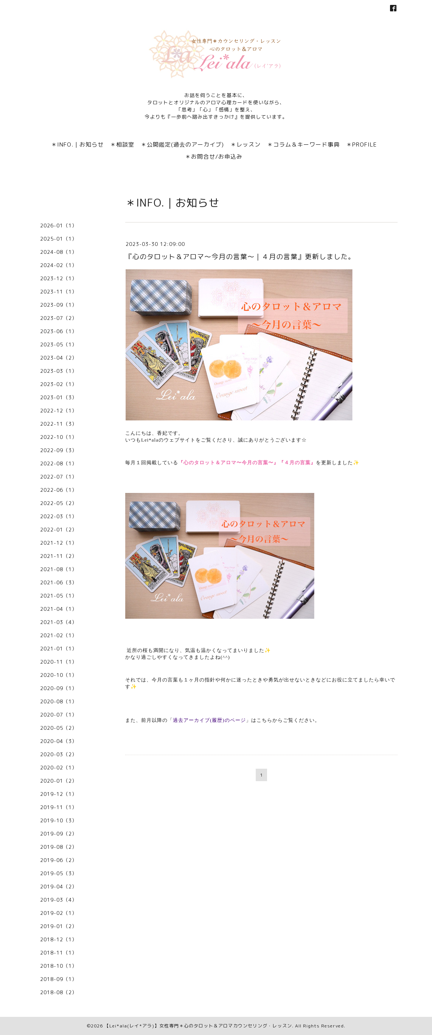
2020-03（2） (58, 754)
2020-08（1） (58, 701)
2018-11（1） (58, 952)
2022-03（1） (58, 516)
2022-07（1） (58, 476)
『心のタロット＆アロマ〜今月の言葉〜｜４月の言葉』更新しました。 (240, 256)
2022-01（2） (58, 529)
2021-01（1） (58, 648)
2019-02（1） (58, 913)
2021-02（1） (58, 635)
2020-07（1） (58, 714)
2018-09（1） (58, 979)
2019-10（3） (58, 820)
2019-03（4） (58, 899)
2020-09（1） (58, 688)
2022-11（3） (58, 423)
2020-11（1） (58, 661)
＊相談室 (122, 144)
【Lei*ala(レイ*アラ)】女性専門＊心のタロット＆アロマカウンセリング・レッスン (198, 1026)
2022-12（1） (58, 410)
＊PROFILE (361, 144)
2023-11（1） (58, 291)
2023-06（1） (58, 331)
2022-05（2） (58, 503)
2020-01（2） (58, 780)
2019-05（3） (58, 873)
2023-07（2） (58, 318)
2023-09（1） (58, 304)
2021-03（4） (58, 622)
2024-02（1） (58, 265)
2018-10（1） (58, 965)
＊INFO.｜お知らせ (77, 144)
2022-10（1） (58, 437)
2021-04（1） (58, 609)
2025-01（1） (58, 238)
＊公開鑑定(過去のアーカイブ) (182, 144)
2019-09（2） (58, 833)
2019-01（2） (58, 926)
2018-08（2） (58, 992)
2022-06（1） (58, 490)
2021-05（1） (58, 595)
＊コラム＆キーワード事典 (303, 144)
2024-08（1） (58, 252)
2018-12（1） (58, 939)
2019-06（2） (58, 860)
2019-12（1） (58, 794)
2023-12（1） (58, 278)
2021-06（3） (58, 582)
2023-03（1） (58, 371)
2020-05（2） (58, 727)
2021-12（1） (58, 542)
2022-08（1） (58, 463)
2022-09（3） (58, 450)
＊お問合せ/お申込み (213, 157)
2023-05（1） (58, 344)
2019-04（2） (58, 886)
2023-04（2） (58, 357)
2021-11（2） (58, 556)
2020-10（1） (58, 675)
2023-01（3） (58, 397)
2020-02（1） (58, 767)
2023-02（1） (58, 384)
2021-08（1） (58, 569)
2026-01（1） (58, 225)
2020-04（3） (58, 741)
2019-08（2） (58, 846)
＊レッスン (245, 144)
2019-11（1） (58, 807)
